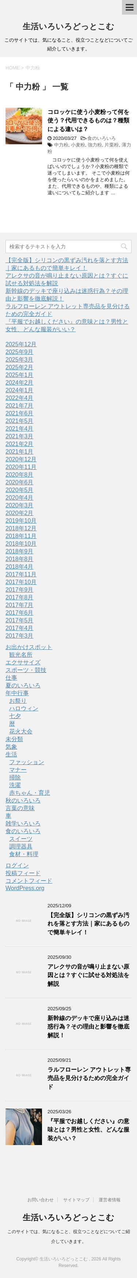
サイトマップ (76, 1199)
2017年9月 (19, 590)
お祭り (18, 701)
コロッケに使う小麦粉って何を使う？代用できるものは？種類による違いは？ (88, 120)
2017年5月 (19, 620)
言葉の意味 (20, 808)
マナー (18, 770)
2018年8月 (19, 559)
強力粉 (95, 145)
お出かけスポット (28, 647)
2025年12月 (21, 344)
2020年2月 (19, 513)
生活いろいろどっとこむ (68, 26)
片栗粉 (111, 145)
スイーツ (21, 839)
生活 (11, 754)
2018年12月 (21, 528)
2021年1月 (19, 452)
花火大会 (21, 731)
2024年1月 (19, 390)
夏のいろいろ (23, 685)
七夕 (15, 716)
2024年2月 (19, 382)
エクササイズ (23, 662)
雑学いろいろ (23, 823)
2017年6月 (19, 613)
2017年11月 (21, 574)
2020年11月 (21, 467)
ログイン (17, 865)
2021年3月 (19, 436)
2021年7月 (19, 406)
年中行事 (17, 693)
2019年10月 (21, 521)
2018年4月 (19, 567)
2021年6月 (19, 413)
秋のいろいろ (23, 800)
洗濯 (15, 785)
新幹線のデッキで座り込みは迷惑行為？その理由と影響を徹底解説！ (88, 1026)
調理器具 (21, 846)
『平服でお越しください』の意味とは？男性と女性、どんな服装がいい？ (88, 1129)
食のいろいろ (101, 138)
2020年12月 (21, 459)
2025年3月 (19, 359)
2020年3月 (19, 505)
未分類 (14, 739)
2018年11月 (21, 536)
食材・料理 (23, 854)
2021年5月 (19, 421)
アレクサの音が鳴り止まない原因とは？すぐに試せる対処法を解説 (88, 975)
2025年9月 (19, 352)
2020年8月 (19, 475)
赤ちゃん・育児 (29, 793)
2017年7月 (19, 605)
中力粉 (61, 145)
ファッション (26, 762)
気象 (11, 747)
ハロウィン (23, 708)
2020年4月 (19, 498)
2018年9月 (19, 551)
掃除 (15, 777)
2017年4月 (19, 628)
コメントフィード (28, 881)
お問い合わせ (40, 1199)
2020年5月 (19, 490)
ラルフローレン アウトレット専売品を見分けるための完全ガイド (89, 1078)
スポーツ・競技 (25, 670)
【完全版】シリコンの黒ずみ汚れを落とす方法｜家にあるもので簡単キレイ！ (88, 923)
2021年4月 (19, 429)
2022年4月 (19, 398)
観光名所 (21, 655)
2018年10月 (21, 544)
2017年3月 (19, 636)
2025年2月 (19, 367)
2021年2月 (19, 444)
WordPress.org (24, 888)
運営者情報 (110, 1199)
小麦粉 (78, 145)
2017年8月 (19, 597)
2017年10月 (21, 582)
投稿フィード (23, 873)
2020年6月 (19, 482)
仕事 (11, 678)
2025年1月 (19, 375)
